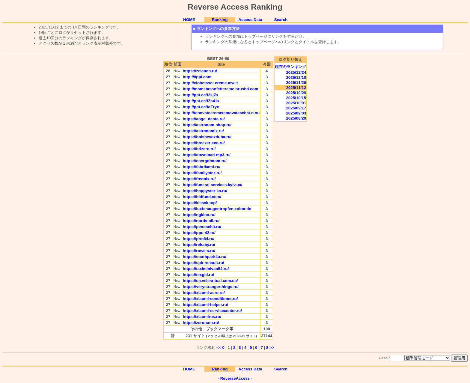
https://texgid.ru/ (198, 274)
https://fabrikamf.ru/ (201, 167)
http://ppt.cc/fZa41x (201, 101)
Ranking (220, 19)
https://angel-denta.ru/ (204, 119)
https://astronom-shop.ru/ (207, 125)
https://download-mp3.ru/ (207, 155)
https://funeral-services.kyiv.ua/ (212, 185)
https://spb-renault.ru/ (203, 262)
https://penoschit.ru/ (202, 226)
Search (280, 19)
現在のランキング (290, 66)
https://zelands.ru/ (200, 71)
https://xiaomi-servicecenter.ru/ (212, 310)
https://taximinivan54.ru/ (206, 268)
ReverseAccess (235, 378)
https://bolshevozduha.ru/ (207, 137)
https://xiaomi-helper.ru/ (205, 304)
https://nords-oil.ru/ (201, 220)
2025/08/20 (296, 118)
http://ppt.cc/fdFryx (201, 107)
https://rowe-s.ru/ (199, 250)
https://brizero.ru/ (199, 149)
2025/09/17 (296, 108)
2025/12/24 (296, 72)
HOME (189, 19)
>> (271, 347)
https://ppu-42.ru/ (199, 232)
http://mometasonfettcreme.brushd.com (220, 89)
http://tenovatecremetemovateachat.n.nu (221, 113)
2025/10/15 (296, 98)
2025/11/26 (296, 82)
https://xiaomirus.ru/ (202, 316)
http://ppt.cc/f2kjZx (200, 95)
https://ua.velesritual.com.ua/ (210, 280)
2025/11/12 (296, 87)
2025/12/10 (296, 77)
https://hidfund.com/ (202, 196)
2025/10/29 (296, 93)
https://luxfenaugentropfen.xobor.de (217, 208)
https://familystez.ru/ (202, 173)
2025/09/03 (296, 113)
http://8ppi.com (197, 77)
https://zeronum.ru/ (201, 322)
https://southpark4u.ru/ (204, 256)
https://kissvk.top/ (200, 202)
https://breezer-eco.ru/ (204, 143)
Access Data (250, 19)
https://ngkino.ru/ (199, 214)
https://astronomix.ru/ (203, 131)
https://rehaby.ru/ (199, 244)
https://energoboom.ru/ (205, 161)
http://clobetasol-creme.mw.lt (210, 83)
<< (218, 347)
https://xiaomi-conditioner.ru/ (210, 298)
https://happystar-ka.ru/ (205, 191)
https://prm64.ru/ (198, 238)
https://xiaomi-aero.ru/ (204, 292)
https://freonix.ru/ (199, 179)
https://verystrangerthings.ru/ (211, 286)
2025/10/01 (296, 103)
